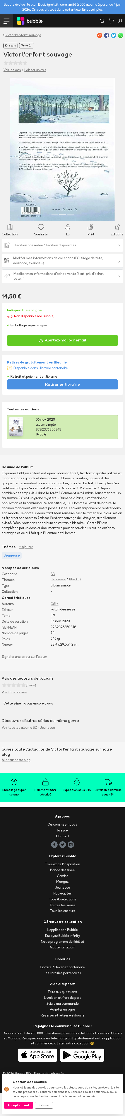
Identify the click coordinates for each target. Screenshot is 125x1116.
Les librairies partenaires (62, 996)
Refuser (44, 1105)
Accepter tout (18, 1105)
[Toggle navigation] (6, 21)
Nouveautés (62, 916)
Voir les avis (12, 70)
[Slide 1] (54, 237)
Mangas (62, 905)
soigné (42, 348)
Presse (62, 853)
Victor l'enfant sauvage (23, 35)
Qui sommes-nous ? (62, 847)
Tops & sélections (62, 922)
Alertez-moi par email (62, 363)
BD (53, 597)
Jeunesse (58, 602)
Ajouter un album (62, 970)
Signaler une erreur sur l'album (24, 679)
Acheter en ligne (62, 1032)
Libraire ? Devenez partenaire (62, 990)
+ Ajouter (26, 570)
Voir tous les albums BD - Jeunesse (28, 751)
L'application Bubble (62, 953)
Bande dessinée (62, 893)
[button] (11, 161)
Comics (62, 899)
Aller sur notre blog (16, 783)
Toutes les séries (62, 928)
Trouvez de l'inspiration (62, 887)
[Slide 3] (70, 237)
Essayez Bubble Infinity (62, 959)
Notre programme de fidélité (62, 964)
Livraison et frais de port (62, 1020)
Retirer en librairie (62, 407)
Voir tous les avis (14, 715)
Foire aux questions (62, 1015)
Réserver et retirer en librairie (62, 1038)
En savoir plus (92, 9)
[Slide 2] (62, 237)
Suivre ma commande (62, 1026)
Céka (54, 627)
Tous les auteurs (62, 934)
